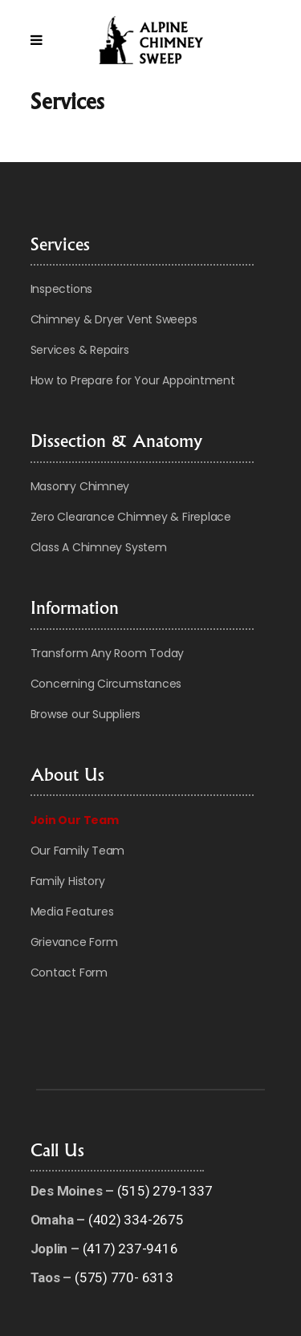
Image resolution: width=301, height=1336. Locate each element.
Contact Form (69, 972)
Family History (68, 881)
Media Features (72, 912)
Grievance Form (74, 942)
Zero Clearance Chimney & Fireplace (131, 517)
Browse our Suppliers (86, 714)
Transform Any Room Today (108, 653)
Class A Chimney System (99, 547)
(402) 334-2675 (136, 1220)
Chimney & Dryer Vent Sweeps (114, 319)
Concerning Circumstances (106, 684)
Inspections (62, 289)
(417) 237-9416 (130, 1249)
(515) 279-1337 (165, 1191)
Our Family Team (78, 851)
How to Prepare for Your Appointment (133, 380)
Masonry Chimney (80, 486)
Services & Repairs (80, 350)
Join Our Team (75, 820)
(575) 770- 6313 (124, 1277)
